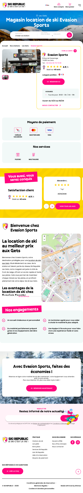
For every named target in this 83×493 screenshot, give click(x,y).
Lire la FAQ (13, 471)
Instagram (78, 442)
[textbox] (26, 35)
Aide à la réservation (39, 455)
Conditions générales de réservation (41, 483)
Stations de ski (37, 441)
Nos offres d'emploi (59, 444)
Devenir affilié (57, 441)
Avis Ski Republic (38, 452)
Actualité (35, 444)
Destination (18, 33)
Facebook (72, 442)
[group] (21, 61)
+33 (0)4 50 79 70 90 (53, 63)
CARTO (79, 301)
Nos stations (15, 46)
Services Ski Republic (39, 449)
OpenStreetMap (69, 301)
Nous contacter (58, 447)
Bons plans (36, 447)
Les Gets (25, 46)
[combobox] (26, 35)
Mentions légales (40, 486)
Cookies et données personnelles (41, 489)
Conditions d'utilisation (60, 423)
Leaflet (63, 301)
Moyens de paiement (40, 458)
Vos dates (44, 32)
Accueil (5, 46)
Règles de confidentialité (41, 423)
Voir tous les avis (67, 206)
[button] (52, 206)
